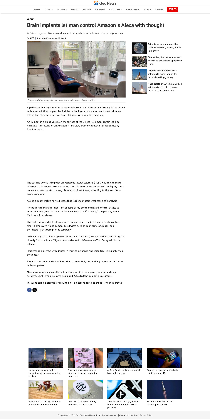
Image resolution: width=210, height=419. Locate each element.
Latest (49, 9)
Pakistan (62, 9)
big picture (132, 9)
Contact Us (124, 415)
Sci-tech (30, 19)
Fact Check (115, 9)
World (75, 9)
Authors (134, 415)
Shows (159, 9)
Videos (147, 9)
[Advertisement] (76, 155)
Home (37, 9)
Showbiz (100, 9)
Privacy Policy (146, 415)
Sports (87, 9)
